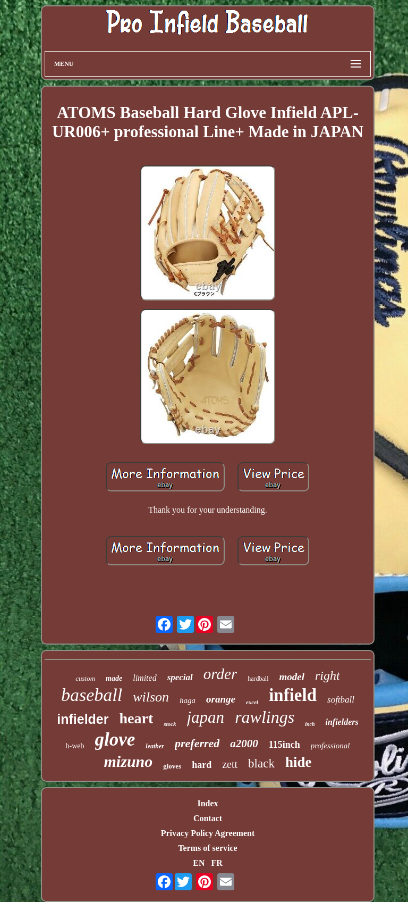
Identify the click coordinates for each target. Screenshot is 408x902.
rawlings (264, 716)
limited (144, 677)
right (327, 675)
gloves (172, 766)
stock (170, 724)
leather (155, 746)
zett (229, 764)
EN (199, 862)
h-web (75, 746)
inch (309, 724)
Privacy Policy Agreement (208, 833)
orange (220, 699)
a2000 (244, 743)
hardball (258, 678)
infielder (82, 719)
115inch (284, 744)
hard (201, 764)
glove (115, 739)
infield (293, 695)
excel (252, 702)
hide (298, 762)
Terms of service (207, 848)
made (114, 678)
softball (340, 700)
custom (85, 678)
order (220, 673)
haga (188, 700)
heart (137, 718)
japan (206, 717)
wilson (151, 697)
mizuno (128, 761)
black (261, 763)
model (292, 676)
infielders (342, 721)
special (180, 677)
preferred (197, 743)
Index (207, 803)
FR (216, 862)
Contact (207, 818)
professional (330, 745)
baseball (91, 695)
